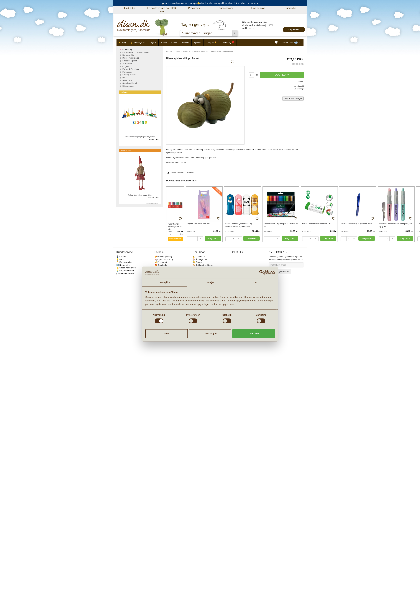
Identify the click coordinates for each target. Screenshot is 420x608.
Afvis (166, 333)
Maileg (164, 42)
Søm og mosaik (129, 75)
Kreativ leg (187, 51)
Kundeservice (226, 8)
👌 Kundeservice (124, 262)
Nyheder (197, 42)
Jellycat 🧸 (212, 42)
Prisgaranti (194, 8)
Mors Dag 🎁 (228, 42)
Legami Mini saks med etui (198, 224)
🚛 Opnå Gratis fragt (163, 259)
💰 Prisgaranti (160, 262)
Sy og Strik (127, 80)
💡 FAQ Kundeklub (125, 270)
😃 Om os (197, 262)
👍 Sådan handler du (126, 268)
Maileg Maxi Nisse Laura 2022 (139, 195)
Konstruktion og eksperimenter (135, 52)
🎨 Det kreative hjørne (202, 265)
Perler (125, 77)
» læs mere (191, 231)
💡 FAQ (119, 259)
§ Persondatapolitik (125, 273)
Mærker (185, 42)
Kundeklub (290, 8)
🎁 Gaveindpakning (163, 256)
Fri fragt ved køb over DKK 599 (161, 10)
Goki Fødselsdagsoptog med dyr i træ (140, 137)
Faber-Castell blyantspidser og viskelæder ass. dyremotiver (238, 225)
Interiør (174, 42)
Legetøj (153, 42)
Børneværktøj (128, 55)
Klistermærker (128, 86)
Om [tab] (255, 282)
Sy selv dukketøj (129, 83)
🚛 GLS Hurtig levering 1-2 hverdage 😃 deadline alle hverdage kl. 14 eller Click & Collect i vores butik (210, 3)
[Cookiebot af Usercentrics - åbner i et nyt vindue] (261, 272)
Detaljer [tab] (210, 282)
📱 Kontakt (121, 256)
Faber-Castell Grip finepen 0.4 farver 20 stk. (281, 225)
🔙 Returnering (123, 265)
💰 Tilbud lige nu (137, 42)
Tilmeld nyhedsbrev (280, 271)
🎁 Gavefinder (161, 265)
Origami (125, 66)
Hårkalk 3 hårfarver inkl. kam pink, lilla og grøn (395, 225)
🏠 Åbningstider (199, 259)
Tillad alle (253, 333)
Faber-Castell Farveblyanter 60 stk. (175, 226)
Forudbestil (175, 238)
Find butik (129, 8)
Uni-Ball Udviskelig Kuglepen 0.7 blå (356, 224)
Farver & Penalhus (201, 51)
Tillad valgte (210, 333)
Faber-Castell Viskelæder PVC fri (316, 224)
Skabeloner (127, 63)
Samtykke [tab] (164, 282)
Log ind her (294, 29)
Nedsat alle (126, 150)
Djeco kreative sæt (130, 58)
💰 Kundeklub (198, 256)
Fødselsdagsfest (129, 61)
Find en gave (258, 8)
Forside (169, 51)
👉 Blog (122, 42)
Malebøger (127, 72)
